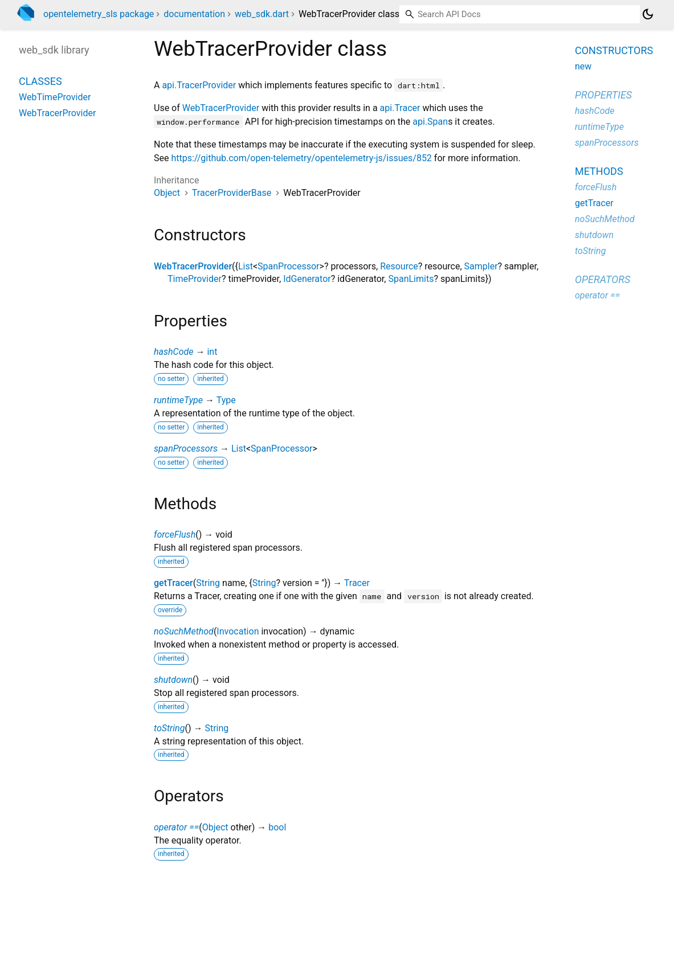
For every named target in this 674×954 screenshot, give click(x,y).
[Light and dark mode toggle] (648, 14)
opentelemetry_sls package (98, 14)
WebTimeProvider (55, 97)
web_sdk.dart (262, 14)
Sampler (481, 266)
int (212, 351)
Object (167, 192)
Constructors (614, 50)
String (208, 583)
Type (226, 400)
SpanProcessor (288, 266)
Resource (399, 266)
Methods (599, 171)
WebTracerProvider (220, 108)
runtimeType (178, 400)
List (245, 266)
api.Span (430, 121)
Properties (603, 95)
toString (169, 728)
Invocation (238, 631)
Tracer (357, 583)
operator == (176, 827)
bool (277, 827)
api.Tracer (400, 108)
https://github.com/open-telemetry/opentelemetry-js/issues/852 (301, 158)
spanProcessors (186, 448)
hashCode (173, 351)
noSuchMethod (184, 631)
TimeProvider (195, 278)
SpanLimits (411, 278)
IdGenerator (307, 278)
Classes (40, 81)
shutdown (173, 679)
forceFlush (174, 534)
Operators (602, 279)
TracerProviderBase (231, 192)
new (583, 66)
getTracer (173, 583)
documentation (194, 14)
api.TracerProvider (199, 85)
